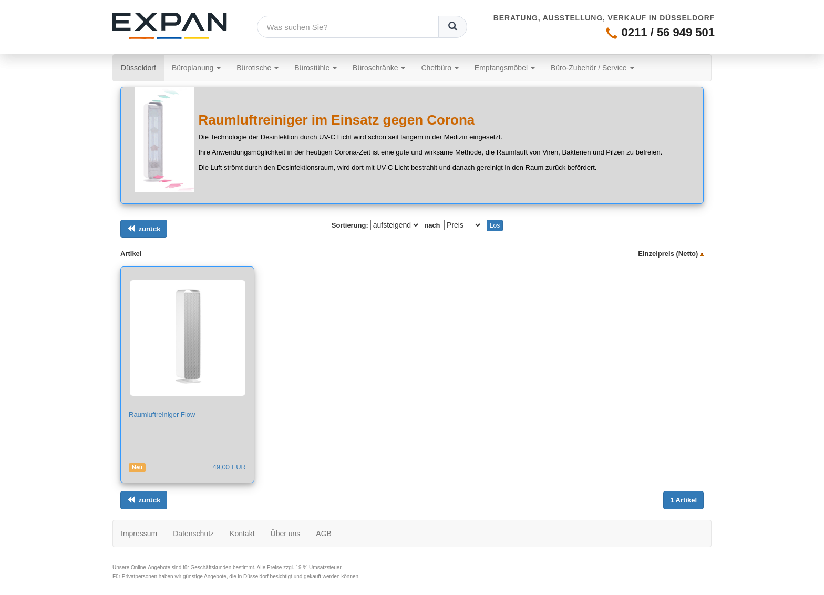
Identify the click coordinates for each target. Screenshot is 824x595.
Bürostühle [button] (315, 68)
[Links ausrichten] (143, 229)
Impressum (139, 533)
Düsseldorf (142, 67)
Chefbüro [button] (439, 68)
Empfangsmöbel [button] (505, 68)
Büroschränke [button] (379, 68)
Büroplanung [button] (196, 68)
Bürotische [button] (257, 68)
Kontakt (242, 533)
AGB (324, 533)
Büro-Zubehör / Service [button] (592, 68)
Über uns (286, 533)
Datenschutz (193, 533)
